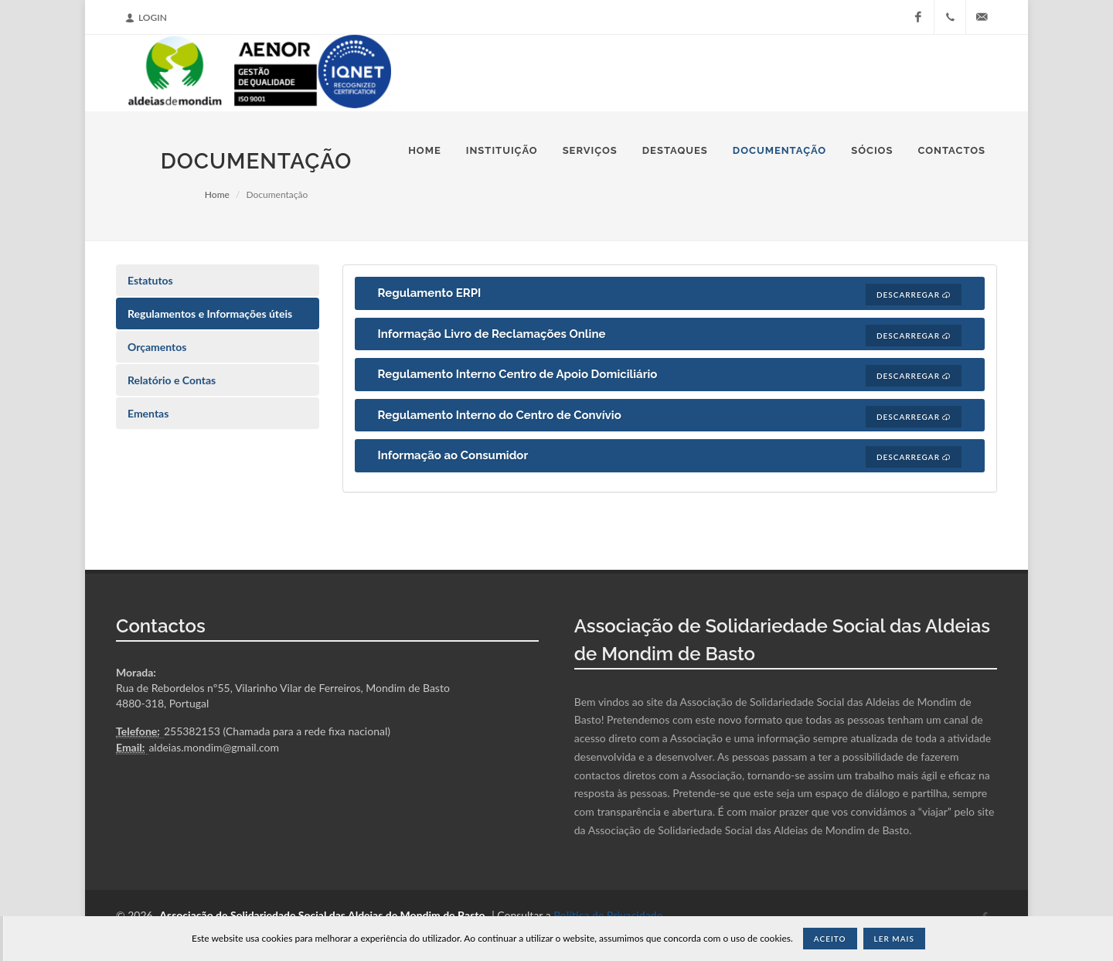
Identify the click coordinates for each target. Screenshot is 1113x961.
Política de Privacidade (607, 915)
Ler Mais (894, 938)
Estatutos (150, 280)
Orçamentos (157, 346)
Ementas (148, 413)
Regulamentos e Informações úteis (210, 313)
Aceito (830, 938)
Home (217, 194)
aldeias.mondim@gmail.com (213, 747)
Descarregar (913, 294)
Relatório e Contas (172, 380)
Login (146, 17)
